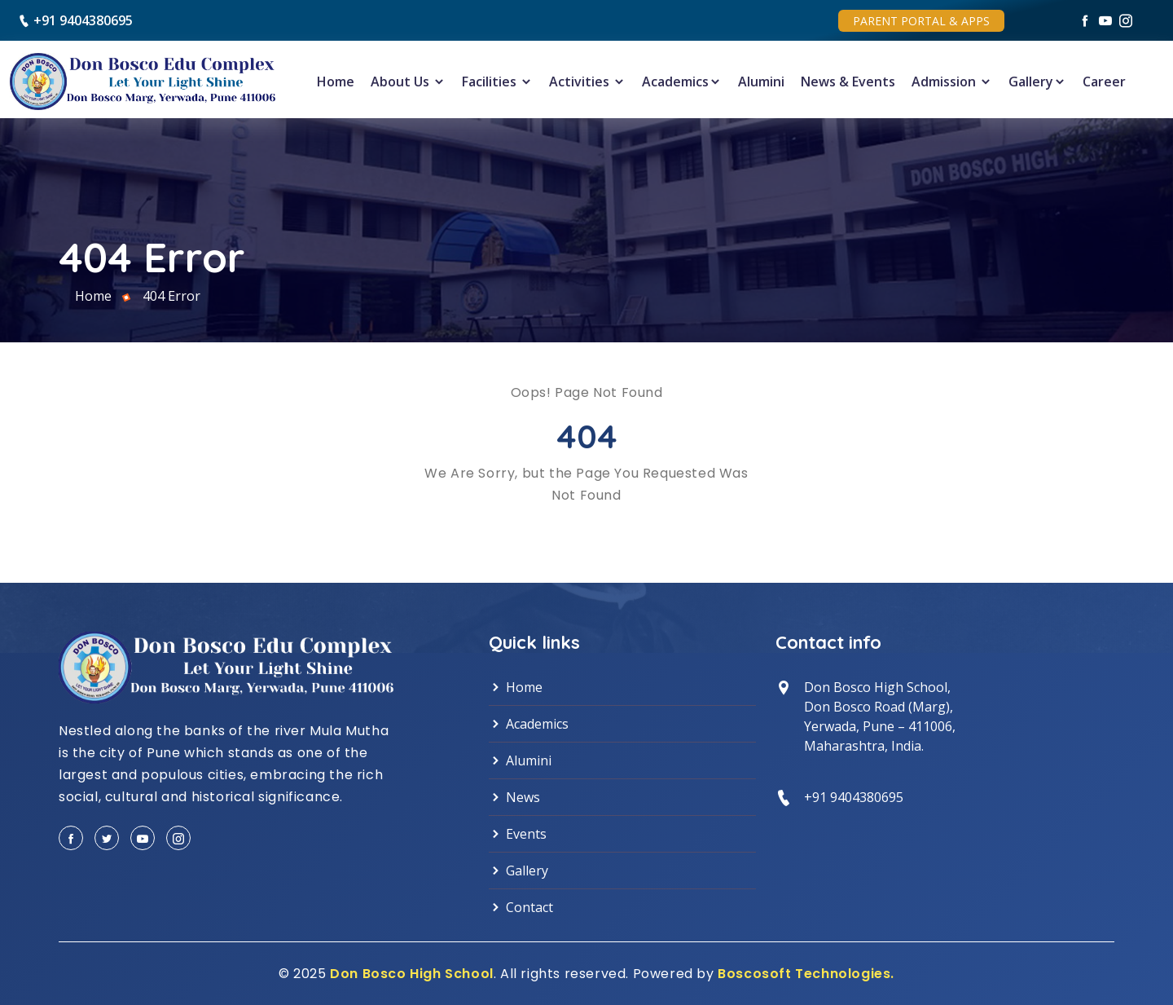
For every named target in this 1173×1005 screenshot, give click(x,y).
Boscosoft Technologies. (806, 973)
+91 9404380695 (83, 20)
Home (335, 81)
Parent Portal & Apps (921, 21)
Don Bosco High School (412, 973)
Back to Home (587, 532)
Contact (521, 907)
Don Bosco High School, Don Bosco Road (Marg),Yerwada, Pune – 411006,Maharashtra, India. (880, 716)
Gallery (1037, 81)
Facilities (497, 81)
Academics (682, 81)
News (514, 797)
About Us (408, 81)
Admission (952, 81)
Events (518, 834)
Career (1104, 81)
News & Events (848, 81)
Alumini (761, 81)
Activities (587, 81)
